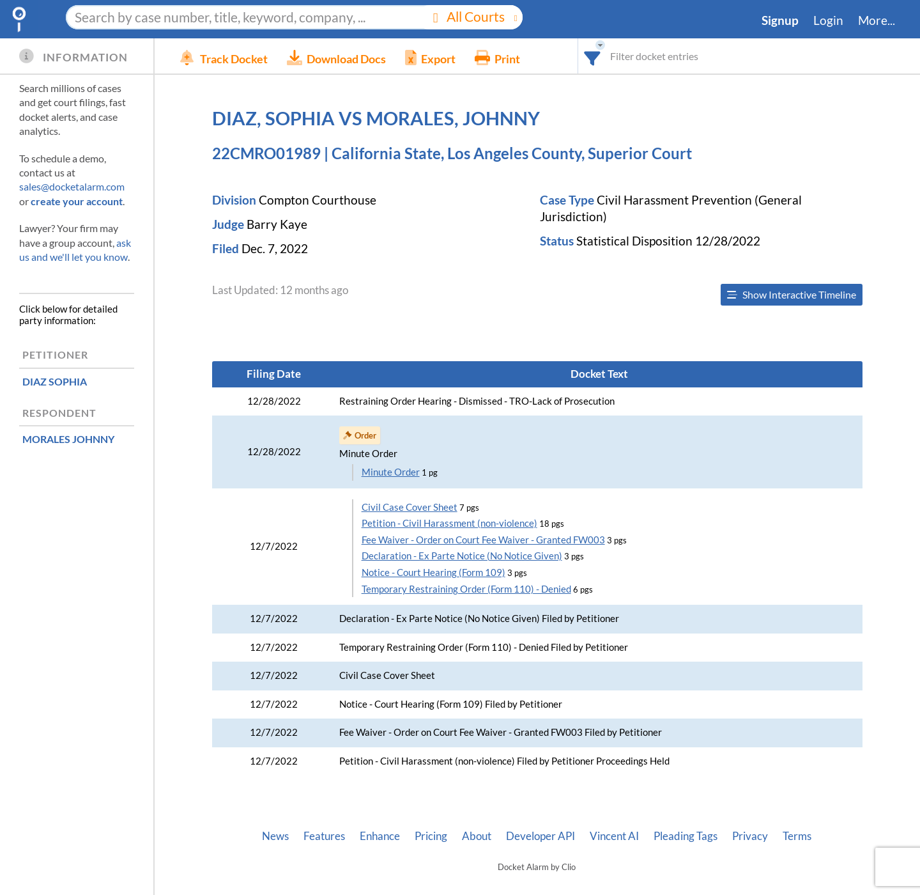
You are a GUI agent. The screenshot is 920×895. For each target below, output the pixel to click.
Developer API (540, 836)
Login (828, 20)
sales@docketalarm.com (72, 186)
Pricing (431, 836)
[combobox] (593, 56)
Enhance (380, 836)
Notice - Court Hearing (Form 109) (433, 572)
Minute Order (391, 472)
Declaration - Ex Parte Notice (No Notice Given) (462, 555)
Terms (797, 836)
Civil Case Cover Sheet (409, 507)
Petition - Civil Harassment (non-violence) (449, 523)
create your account (77, 201)
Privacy (750, 836)
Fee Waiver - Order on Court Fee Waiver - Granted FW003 (483, 539)
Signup (780, 20)
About (476, 836)
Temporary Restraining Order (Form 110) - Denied (466, 589)
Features (324, 836)
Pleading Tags (685, 836)
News (275, 836)
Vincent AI (614, 836)
